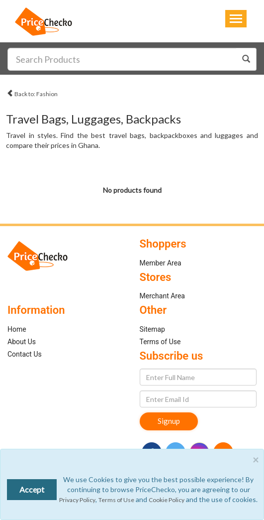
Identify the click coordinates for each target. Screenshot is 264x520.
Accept (31, 489)
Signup (169, 420)
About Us (21, 342)
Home (16, 329)
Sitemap (152, 329)
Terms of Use (160, 342)
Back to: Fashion (32, 92)
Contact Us (24, 354)
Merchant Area (162, 296)
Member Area (160, 263)
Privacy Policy (77, 500)
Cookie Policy (166, 500)
